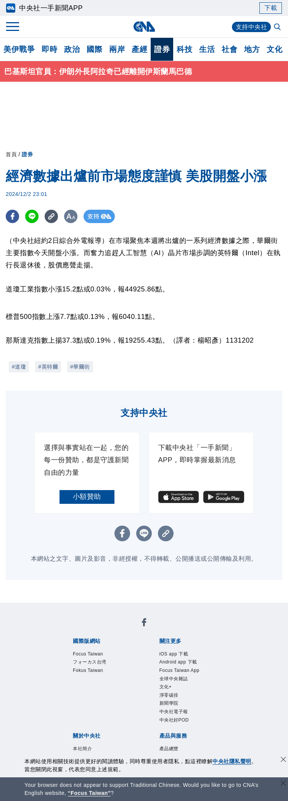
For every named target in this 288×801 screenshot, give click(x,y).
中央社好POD (174, 720)
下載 (270, 8)
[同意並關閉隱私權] (283, 760)
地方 (252, 49)
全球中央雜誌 (173, 678)
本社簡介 (82, 748)
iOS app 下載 (173, 654)
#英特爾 (48, 367)
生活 (207, 49)
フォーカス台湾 (89, 662)
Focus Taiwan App (179, 670)
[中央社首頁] (144, 26)
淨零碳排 (169, 695)
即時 (49, 49)
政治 (72, 49)
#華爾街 (80, 367)
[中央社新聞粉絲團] (144, 623)
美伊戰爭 (19, 49)
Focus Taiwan (88, 654)
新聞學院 (169, 703)
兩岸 (117, 49)
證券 (162, 49)
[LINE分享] (32, 216)
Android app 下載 (178, 662)
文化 (274, 49)
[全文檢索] (278, 27)
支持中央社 (251, 27)
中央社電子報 (173, 711)
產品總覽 (169, 748)
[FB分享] (12, 216)
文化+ (165, 686)
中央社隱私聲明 (231, 761)
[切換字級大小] (70, 216)
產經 (139, 49)
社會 (229, 49)
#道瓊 (19, 367)
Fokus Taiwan (88, 670)
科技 (184, 49)
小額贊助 (87, 496)
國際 (94, 49)
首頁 (11, 154)
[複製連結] (51, 216)
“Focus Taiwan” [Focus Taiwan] (89, 793)
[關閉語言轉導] (283, 784)
